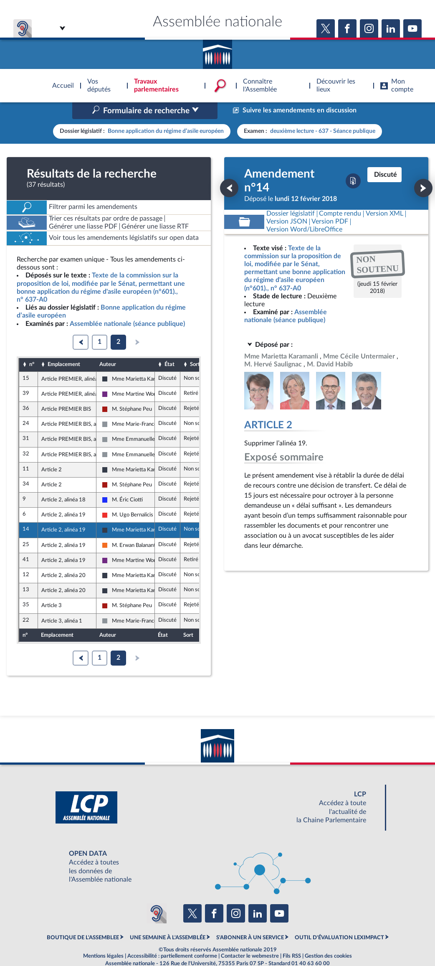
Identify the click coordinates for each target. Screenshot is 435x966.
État (169, 346)
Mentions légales (103, 938)
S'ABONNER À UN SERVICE (250, 920)
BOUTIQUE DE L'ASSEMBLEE (83, 920)
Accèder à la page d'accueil (217, 51)
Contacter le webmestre (250, 938)
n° (31, 346)
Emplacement (64, 346)
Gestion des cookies (328, 938)
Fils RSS (292, 938)
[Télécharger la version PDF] (353, 163)
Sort (195, 346)
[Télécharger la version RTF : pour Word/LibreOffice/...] (304, 212)
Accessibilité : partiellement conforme (172, 938)
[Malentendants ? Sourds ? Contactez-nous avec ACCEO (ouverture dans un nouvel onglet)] (157, 895)
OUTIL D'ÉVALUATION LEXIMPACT (339, 920)
